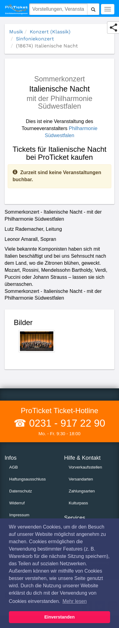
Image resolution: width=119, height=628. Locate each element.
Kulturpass (78, 503)
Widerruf (17, 503)
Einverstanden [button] (59, 617)
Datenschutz (20, 491)
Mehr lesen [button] (75, 601)
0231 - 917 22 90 (65, 423)
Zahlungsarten (82, 491)
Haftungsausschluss (27, 479)
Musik (16, 32)
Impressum (19, 515)
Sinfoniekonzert (35, 39)
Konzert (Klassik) (50, 32)
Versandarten (81, 479)
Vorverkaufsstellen (85, 467)
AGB (13, 467)
